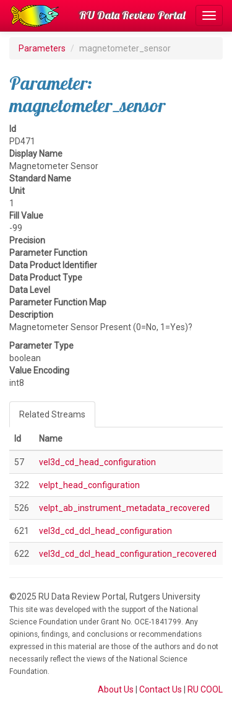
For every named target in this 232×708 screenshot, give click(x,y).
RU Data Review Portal (132, 15)
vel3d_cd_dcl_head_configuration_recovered (128, 554)
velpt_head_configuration (89, 485)
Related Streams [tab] (52, 414)
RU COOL (205, 689)
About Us (116, 689)
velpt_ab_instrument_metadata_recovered (124, 508)
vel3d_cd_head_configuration (97, 462)
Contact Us (160, 689)
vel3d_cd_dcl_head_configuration (105, 531)
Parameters (42, 48)
